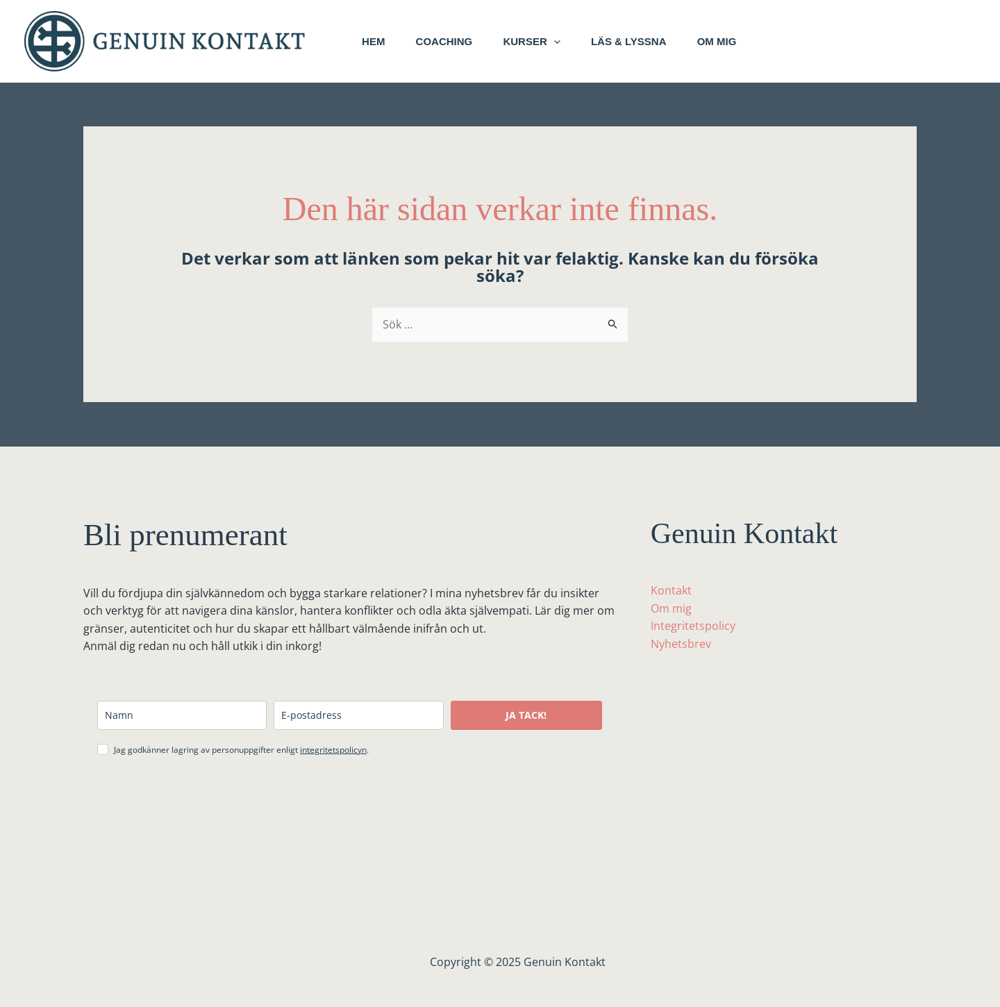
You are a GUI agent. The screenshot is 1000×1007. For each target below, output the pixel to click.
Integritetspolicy (693, 625)
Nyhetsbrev (681, 643)
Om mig (735, 41)
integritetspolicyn (333, 750)
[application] (563, 41)
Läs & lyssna (643, 41)
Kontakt (671, 590)
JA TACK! (526, 715)
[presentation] (202, 801)
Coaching (450, 41)
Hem (375, 41)
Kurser (541, 41)
